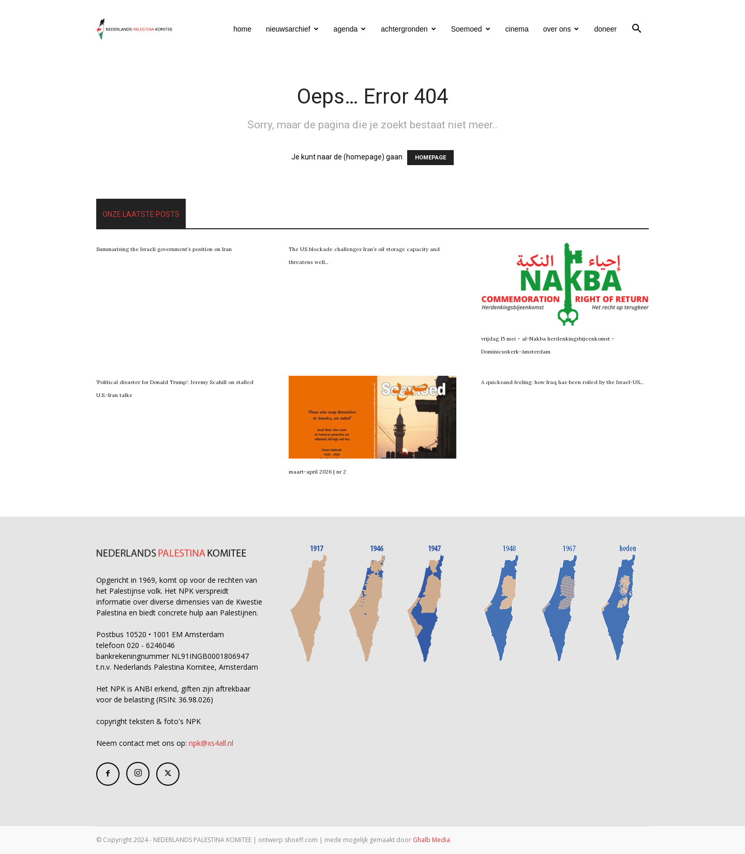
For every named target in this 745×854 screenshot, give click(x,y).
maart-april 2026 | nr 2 (317, 471)
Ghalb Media (431, 839)
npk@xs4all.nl (211, 743)
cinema (517, 29)
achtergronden (408, 29)
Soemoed (470, 29)
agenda (350, 29)
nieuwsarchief (292, 29)
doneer (605, 29)
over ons (561, 29)
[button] (636, 30)
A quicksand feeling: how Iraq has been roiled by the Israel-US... (562, 382)
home (242, 29)
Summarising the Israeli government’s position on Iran (164, 249)
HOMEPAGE (430, 157)
